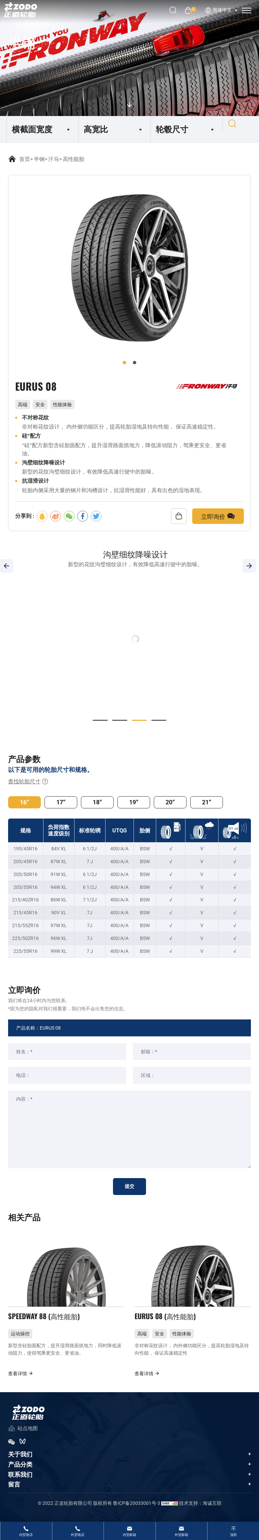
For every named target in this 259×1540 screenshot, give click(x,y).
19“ (133, 802)
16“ (24, 802)
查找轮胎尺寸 (28, 782)
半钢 (39, 159)
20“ (170, 802)
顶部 (233, 1535)
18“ (97, 802)
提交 (129, 1186)
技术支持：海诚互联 (200, 1511)
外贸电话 (77, 1535)
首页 (24, 159)
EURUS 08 (168, 1321)
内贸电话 (26, 1535)
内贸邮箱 (129, 1535)
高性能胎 (73, 159)
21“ (206, 802)
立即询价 (218, 516)
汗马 (53, 159)
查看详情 (20, 1381)
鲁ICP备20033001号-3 (136, 1511)
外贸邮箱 (181, 1535)
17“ (60, 802)
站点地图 (23, 1437)
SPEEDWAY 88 (47, 1321)
